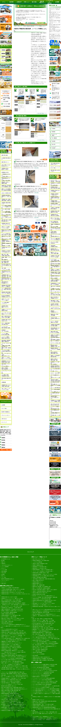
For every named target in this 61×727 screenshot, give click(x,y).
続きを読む (37, 167)
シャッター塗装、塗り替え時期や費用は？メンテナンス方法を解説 (44, 641)
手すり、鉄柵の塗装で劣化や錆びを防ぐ (6, 324)
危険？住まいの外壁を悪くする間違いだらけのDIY (55, 287)
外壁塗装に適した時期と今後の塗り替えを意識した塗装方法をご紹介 (13, 632)
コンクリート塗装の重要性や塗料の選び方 (6, 338)
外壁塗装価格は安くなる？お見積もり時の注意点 (6, 179)
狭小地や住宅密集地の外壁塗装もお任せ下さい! (6, 296)
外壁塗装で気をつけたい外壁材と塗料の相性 (6, 386)
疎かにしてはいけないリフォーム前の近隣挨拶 (55, 219)
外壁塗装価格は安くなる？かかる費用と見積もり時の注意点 (43, 575)
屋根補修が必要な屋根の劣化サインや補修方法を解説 (42, 632)
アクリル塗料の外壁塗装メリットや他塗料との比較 (6, 206)
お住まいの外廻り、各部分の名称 (7, 621)
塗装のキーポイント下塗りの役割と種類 (54, 253)
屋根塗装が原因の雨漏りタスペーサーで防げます (6, 293)
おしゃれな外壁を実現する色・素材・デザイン (55, 370)
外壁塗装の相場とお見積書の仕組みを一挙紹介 (40, 572)
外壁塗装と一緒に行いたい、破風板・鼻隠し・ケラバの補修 (43, 620)
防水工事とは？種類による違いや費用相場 (6, 347)
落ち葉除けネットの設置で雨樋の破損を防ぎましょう (42, 631)
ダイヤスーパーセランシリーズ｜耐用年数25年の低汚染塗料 (43, 672)
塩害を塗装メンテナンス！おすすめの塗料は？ (6, 365)
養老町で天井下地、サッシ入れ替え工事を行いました (54, 13)
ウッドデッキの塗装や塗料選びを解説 (6, 327)
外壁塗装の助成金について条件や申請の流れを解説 (41, 598)
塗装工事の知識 (5, 155)
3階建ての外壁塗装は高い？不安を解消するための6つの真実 (12, 609)
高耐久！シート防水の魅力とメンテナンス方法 (6, 358)
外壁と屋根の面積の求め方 (6, 379)
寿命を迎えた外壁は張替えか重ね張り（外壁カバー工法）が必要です (44, 589)
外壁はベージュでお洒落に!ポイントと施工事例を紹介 (55, 387)
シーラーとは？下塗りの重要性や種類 (55, 260)
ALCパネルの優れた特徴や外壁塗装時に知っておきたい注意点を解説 (13, 659)
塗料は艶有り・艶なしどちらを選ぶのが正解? (55, 301)
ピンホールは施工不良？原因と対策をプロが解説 (6, 234)
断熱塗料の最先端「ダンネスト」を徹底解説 (55, 349)
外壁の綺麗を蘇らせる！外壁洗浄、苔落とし (55, 329)
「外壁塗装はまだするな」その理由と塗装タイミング (6, 175)
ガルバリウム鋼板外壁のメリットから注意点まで (55, 239)
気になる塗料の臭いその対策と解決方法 (54, 222)
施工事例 (11, 1)
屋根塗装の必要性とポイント (37, 583)
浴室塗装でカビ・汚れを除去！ (5, 331)
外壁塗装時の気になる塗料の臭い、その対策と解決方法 (11, 607)
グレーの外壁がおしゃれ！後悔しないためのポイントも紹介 (12, 698)
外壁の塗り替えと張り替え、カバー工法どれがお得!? (55, 228)
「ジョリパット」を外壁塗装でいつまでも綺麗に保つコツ (11, 664)
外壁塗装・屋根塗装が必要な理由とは (8, 613)
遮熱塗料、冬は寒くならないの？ (38, 699)
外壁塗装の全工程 (5, 172)
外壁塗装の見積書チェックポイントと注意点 (55, 204)
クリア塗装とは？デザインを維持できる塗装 (6, 217)
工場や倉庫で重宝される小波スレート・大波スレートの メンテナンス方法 (14, 667)
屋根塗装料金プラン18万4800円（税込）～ (40, 568)
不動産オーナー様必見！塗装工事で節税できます (55, 270)
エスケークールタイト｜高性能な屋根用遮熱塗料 (41, 675)
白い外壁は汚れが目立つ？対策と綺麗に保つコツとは (55, 383)
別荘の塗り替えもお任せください (55, 171)
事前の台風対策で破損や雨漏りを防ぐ (54, 353)
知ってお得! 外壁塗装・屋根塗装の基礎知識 (9, 612)
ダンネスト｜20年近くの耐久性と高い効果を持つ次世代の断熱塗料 (44, 682)
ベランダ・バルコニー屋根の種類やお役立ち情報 (6, 344)
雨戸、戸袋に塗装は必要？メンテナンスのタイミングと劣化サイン (44, 644)
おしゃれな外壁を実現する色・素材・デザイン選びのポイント (12, 695)
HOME (15, 26)
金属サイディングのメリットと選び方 (5, 300)
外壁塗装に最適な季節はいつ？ (6, 203)
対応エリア (3, 575)
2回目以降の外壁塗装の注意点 (54, 246)
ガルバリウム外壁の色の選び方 (54, 243)
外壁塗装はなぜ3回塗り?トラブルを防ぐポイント (6, 251)
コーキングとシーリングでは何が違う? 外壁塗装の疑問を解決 (12, 658)
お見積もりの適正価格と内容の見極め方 (55, 208)
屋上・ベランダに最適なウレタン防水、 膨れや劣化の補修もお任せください (15, 676)
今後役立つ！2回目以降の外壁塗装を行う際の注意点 (41, 591)
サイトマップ (4, 422)
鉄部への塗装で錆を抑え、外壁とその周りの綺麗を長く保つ (43, 634)
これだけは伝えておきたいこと (6, 565)
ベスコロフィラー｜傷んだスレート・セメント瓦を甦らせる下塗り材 (44, 670)
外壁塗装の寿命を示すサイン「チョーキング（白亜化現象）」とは (13, 635)
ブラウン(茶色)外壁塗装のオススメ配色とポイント (55, 390)
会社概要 (57, 1)
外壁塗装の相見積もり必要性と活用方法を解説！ (55, 198)
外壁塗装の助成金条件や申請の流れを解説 (55, 188)
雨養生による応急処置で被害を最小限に (55, 356)
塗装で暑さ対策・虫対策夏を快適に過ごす (6, 221)
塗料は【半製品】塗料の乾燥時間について (6, 368)
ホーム (3, 1)
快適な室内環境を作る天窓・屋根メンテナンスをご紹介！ (42, 624)
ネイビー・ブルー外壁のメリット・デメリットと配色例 (11, 696)
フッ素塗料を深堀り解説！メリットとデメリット (55, 394)
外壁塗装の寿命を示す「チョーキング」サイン (6, 224)
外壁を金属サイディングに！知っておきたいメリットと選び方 (43, 603)
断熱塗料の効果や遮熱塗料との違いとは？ (55, 346)
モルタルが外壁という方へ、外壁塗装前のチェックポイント (43, 716)
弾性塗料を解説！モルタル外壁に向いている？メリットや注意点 (12, 707)
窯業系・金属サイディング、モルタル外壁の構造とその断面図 (12, 662)
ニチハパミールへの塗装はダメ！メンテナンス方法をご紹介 (12, 684)
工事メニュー (27, 1)
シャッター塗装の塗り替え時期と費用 (5, 334)
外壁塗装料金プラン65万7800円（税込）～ (40, 566)
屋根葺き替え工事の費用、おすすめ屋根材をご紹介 (41, 586)
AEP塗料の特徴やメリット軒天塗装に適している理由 (55, 414)
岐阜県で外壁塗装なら (6, 411)
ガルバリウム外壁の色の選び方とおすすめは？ (9, 629)
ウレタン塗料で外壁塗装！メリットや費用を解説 (6, 210)
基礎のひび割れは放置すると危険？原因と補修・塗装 (10, 690)
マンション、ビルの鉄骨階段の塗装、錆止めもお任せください (43, 635)
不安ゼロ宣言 (3, 572)
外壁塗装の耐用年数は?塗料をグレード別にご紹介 (6, 196)
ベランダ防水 (6, 60)
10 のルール (3, 568)
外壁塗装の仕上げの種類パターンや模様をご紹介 (55, 401)
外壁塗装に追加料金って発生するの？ (54, 194)
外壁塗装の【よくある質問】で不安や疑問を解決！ (10, 587)
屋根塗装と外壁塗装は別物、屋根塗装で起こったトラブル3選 (12, 650)
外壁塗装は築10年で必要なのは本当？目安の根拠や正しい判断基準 (13, 603)
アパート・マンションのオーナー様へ (55, 167)
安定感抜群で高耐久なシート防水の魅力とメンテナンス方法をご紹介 (13, 678)
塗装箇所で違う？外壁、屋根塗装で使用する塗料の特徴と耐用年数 (44, 701)
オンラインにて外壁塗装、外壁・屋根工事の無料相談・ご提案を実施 (44, 597)
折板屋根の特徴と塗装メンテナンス (5, 307)
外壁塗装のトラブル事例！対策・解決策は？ (55, 363)
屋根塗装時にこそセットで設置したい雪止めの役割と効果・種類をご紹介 (45, 629)
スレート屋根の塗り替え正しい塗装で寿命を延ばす (6, 289)
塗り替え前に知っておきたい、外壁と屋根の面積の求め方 (11, 661)
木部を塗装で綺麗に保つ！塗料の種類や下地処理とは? (55, 339)
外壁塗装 (6, 50)
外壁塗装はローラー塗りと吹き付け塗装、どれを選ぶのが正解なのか (13, 656)
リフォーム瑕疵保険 (4, 566)
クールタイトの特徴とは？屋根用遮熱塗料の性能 (55, 407)
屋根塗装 (6, 53)
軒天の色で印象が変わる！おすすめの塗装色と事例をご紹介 (43, 623)
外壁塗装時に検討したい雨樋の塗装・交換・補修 (6, 276)
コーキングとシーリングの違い (6, 372)
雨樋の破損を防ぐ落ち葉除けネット (5, 282)
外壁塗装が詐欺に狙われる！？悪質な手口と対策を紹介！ (11, 647)
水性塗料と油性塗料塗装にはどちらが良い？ (55, 305)
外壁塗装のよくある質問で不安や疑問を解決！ (55, 184)
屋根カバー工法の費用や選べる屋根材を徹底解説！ (41, 588)
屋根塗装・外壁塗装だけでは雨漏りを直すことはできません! (12, 610)
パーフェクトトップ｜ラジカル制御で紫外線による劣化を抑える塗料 (44, 664)
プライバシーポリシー (6, 415)
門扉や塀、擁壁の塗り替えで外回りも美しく (40, 592)
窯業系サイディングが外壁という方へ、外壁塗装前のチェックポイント (45, 718)
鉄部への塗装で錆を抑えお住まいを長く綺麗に (6, 317)
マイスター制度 (4, 569)
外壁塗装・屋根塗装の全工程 (37, 565)
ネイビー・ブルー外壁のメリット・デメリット (55, 373)
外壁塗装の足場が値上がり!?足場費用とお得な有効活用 (42, 658)
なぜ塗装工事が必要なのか (6, 159)
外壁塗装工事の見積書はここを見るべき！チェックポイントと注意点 (44, 574)
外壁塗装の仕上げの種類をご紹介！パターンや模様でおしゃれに (12, 710)
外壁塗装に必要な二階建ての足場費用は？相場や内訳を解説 (43, 660)
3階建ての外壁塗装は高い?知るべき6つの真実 (55, 225)
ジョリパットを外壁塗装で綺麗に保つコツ (55, 318)
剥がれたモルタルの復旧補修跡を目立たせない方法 (6, 230)
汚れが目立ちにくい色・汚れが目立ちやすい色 (56, 89)
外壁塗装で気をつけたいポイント (6, 248)
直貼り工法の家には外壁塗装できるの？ (54, 298)
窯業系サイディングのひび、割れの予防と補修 (55, 294)
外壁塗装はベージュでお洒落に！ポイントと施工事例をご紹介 (12, 702)
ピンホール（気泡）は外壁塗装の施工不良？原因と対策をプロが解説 (13, 639)
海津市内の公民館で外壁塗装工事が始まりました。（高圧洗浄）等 (31, 211)
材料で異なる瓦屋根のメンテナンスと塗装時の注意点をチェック (43, 614)
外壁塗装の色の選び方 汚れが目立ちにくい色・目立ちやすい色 (12, 592)
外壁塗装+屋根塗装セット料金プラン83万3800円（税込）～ (43, 569)
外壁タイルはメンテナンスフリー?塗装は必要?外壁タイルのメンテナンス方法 (46, 609)
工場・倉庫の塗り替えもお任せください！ (55, 164)
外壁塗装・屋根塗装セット (6, 57)
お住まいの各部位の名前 (6, 193)
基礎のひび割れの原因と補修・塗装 (54, 360)
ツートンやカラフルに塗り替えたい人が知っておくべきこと (56, 97)
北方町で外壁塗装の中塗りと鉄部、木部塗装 (54, 28)
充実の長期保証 (4, 571)
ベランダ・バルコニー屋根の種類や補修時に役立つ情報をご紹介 (12, 672)
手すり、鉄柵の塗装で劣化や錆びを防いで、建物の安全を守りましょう (45, 637)
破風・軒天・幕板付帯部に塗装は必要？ (6, 255)
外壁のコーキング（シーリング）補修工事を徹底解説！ (42, 601)
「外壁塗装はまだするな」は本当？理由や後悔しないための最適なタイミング (15, 604)
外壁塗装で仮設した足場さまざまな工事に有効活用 (55, 273)
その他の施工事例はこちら (42, 113)
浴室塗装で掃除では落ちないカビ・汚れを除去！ (41, 640)
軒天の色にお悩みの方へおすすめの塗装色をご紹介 (6, 265)
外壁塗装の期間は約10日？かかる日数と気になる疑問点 (11, 601)
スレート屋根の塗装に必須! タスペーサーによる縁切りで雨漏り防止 (13, 652)
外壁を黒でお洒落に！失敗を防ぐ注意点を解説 (55, 380)
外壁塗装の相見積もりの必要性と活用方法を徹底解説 (10, 646)
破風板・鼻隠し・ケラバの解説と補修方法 (6, 258)
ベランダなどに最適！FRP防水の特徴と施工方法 (6, 351)
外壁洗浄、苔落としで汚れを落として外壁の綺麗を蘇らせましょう (44, 646)
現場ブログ (20, 26)
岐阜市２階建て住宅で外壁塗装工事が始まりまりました (29, 186)
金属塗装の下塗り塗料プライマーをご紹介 (55, 256)
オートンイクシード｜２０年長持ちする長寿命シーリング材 (43, 687)
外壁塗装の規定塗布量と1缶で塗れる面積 (55, 325)
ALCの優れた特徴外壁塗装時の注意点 (5, 375)
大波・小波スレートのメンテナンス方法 (6, 389)
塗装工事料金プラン (42, 2)
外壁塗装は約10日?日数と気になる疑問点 (55, 215)
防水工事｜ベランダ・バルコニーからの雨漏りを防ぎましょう (43, 595)
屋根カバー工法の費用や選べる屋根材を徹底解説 (6, 190)
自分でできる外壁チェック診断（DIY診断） (9, 616)
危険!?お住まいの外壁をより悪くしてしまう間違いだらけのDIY (12, 618)
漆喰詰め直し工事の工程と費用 (54, 315)
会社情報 (2, 574)
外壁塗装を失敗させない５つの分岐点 (55, 191)
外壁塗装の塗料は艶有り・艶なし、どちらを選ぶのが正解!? (43, 704)
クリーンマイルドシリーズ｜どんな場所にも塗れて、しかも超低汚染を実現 (45, 685)
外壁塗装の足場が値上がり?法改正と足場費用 (55, 277)
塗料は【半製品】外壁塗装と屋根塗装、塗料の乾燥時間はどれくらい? (13, 655)
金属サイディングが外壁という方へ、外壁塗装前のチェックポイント (44, 719)
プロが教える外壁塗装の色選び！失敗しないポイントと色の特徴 (12, 589)
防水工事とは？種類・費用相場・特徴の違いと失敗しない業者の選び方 (14, 673)
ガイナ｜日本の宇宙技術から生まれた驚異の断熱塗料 (42, 684)
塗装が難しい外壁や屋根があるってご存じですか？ (55, 290)
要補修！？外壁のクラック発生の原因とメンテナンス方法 (11, 636)
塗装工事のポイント (5, 162)
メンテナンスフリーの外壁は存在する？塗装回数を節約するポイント (13, 624)
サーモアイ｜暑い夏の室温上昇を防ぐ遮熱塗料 (40, 667)
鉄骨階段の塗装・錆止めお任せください (6, 320)
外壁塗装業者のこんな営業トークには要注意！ (55, 284)
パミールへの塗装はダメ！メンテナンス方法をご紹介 (55, 342)
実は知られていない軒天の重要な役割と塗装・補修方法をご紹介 (43, 621)
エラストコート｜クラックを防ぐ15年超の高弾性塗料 (42, 679)
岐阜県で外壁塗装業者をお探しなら (7, 578)
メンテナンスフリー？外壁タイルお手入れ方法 (55, 308)
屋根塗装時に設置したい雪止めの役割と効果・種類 (6, 279)
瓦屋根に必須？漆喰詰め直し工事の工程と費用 (40, 612)
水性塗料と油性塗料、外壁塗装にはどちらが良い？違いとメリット (44, 705)
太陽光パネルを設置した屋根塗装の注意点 (55, 336)
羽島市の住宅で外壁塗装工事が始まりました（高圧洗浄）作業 (30, 161)
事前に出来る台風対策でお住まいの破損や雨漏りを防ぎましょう (12, 687)
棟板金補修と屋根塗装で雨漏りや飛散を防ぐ (6, 341)
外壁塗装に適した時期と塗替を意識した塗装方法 (6, 200)
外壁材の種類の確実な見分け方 (54, 232)
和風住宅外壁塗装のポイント (54, 311)
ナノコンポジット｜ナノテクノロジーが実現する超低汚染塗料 (43, 678)
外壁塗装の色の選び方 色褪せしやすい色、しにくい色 (11, 590)
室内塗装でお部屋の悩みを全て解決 (38, 594)
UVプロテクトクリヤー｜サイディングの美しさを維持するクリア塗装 (44, 681)
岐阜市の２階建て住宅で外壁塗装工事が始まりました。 (54, 25)
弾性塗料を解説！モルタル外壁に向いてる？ (55, 397)
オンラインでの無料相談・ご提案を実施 (55, 181)
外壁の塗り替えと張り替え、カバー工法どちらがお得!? (11, 619)
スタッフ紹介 (4, 408)
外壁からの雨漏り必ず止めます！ (38, 580)
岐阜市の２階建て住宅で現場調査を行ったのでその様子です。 (54, 31)
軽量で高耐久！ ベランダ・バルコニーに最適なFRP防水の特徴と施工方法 (14, 675)
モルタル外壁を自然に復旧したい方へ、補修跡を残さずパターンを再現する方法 (15, 638)
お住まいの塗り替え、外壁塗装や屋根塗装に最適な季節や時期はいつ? (13, 633)
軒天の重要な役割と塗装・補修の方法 (5, 262)
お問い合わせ (4, 418)
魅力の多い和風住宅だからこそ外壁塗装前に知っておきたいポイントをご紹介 (46, 611)
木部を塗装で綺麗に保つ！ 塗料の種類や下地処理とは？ (11, 682)
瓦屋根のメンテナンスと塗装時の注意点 (6, 310)
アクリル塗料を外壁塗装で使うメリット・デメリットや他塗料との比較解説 (45, 690)
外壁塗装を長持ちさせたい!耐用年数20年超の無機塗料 (55, 263)
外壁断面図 (4, 382)
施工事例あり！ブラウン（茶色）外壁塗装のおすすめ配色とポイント (13, 704)
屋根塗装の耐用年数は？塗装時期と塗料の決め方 (55, 367)
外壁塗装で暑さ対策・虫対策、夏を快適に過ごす (41, 657)
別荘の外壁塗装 (35, 655)
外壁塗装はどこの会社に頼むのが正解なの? (9, 653)
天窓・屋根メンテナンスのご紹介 (6, 269)
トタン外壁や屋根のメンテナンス (5, 303)
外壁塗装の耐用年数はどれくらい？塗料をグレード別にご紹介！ (12, 630)
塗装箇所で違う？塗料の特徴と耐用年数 (55, 250)
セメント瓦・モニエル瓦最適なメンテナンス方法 (6, 313)
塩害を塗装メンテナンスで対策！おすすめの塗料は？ (10, 681)
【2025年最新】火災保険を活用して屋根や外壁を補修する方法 (43, 578)
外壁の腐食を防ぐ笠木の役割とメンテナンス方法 (6, 272)
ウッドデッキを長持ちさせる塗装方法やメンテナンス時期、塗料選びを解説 (45, 638)
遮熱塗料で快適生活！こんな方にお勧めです (40, 676)
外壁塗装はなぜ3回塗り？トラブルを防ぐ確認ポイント (11, 644)
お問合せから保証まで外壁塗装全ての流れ (40, 563)
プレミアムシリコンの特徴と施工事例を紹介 (55, 404)
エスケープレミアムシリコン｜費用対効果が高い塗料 (42, 673)
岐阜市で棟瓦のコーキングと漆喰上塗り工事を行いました (54, 38)
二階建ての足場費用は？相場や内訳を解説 (55, 280)
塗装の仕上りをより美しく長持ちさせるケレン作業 (6, 237)
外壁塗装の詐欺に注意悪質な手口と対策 (55, 212)
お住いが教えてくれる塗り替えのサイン (6, 165)
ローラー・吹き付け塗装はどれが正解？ (54, 322)
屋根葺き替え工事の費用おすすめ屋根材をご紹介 (6, 186)
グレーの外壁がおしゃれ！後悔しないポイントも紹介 (55, 376)
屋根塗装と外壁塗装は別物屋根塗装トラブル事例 (6, 244)
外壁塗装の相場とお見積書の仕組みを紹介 (55, 201)
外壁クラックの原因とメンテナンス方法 (6, 227)
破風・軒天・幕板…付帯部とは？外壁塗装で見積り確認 (42, 618)
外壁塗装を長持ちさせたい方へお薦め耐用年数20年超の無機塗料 (44, 707)
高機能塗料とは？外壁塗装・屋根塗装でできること (6, 241)
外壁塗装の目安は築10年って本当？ (5, 169)
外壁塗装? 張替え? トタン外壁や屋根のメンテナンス (41, 604)
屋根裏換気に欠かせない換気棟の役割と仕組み (6, 362)
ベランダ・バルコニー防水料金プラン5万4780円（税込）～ (43, 571)
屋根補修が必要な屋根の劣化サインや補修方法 (6, 286)
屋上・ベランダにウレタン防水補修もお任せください (6, 354)
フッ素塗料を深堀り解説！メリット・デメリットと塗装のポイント (13, 705)
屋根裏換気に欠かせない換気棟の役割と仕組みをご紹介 (11, 679)
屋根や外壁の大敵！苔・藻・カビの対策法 (55, 332)
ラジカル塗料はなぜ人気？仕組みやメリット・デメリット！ (12, 708)
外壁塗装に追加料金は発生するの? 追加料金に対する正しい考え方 (44, 600)
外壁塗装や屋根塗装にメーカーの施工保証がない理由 (55, 266)
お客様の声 (19, 1)
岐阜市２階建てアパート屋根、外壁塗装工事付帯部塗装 (54, 35)
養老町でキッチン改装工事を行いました (54, 18)
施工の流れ (34, 1)
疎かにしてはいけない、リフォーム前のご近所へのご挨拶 (11, 606)
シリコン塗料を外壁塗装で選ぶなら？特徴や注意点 (6, 213)
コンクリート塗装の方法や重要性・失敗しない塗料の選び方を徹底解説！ (45, 643)
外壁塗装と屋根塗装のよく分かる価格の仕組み (40, 560)
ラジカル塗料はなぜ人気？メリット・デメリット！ (55, 411)
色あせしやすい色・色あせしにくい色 (56, 93)
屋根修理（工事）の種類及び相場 (5, 183)
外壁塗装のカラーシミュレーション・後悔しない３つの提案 (12, 598)
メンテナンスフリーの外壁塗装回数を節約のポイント (55, 235)
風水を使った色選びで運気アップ (56, 84)
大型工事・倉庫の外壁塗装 (37, 652)
